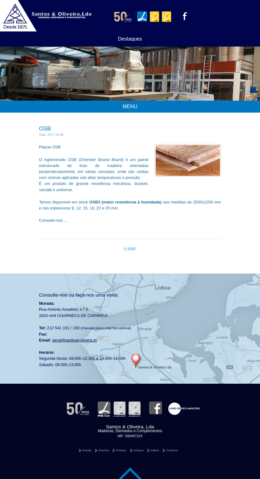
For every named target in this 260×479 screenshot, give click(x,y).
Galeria (155, 450)
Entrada (86, 450)
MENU (130, 106)
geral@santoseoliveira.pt (74, 340)
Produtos (121, 450)
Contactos (172, 450)
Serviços (138, 450)
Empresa (103, 450)
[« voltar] (130, 248)
